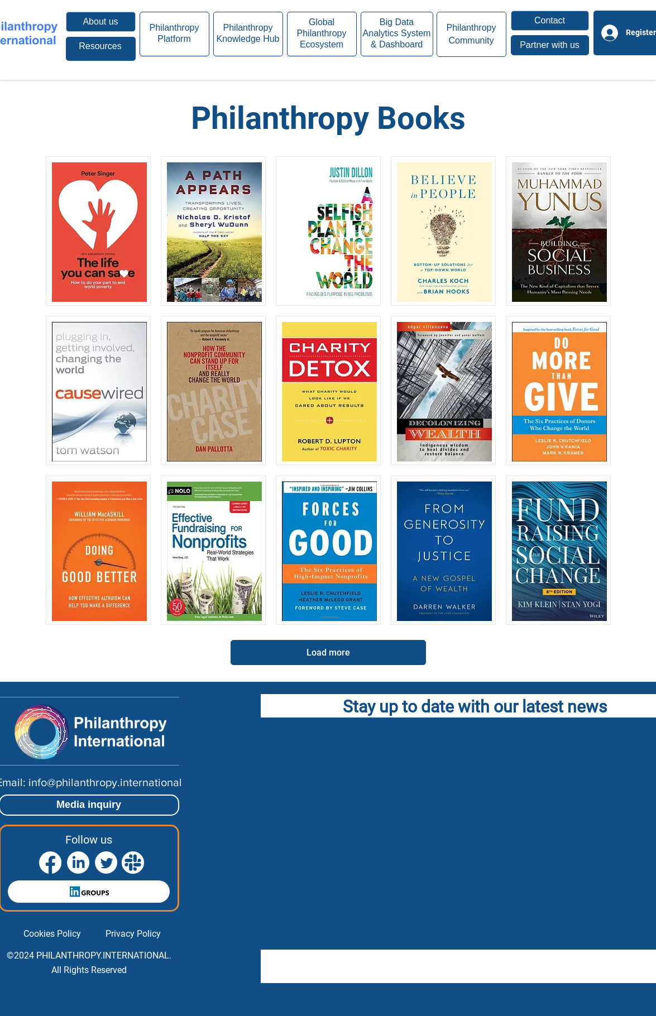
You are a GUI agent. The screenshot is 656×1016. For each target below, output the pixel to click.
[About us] (101, 22)
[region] (101, 49)
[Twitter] (106, 862)
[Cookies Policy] (52, 934)
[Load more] (328, 652)
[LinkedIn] (78, 862)
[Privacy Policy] (133, 934)
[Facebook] (50, 862)
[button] (550, 21)
